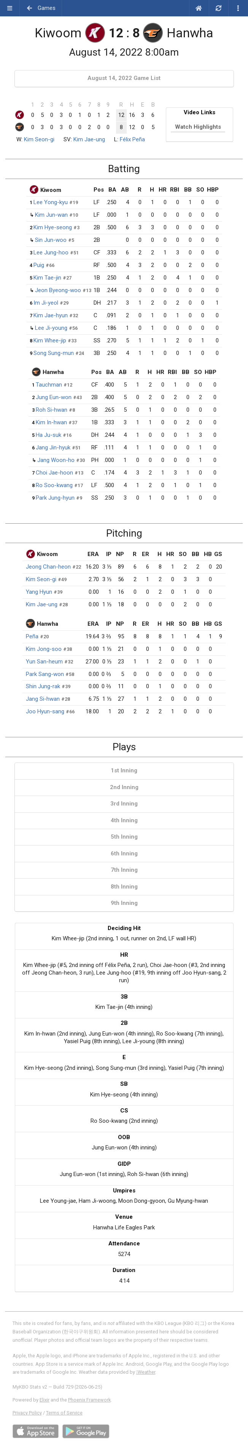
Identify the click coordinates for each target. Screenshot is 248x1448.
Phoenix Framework (89, 1400)
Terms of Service (64, 1413)
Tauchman (49, 384)
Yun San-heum (44, 661)
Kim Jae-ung (89, 139)
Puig (38, 265)
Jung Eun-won (54, 397)
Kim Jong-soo (44, 649)
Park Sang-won (45, 674)
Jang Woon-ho (56, 460)
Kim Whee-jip (49, 340)
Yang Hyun (39, 591)
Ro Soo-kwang (54, 485)
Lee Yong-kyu (50, 202)
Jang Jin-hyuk (53, 447)
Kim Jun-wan (51, 214)
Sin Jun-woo (51, 240)
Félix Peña (132, 139)
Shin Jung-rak (43, 686)
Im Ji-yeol (45, 302)
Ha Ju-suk (48, 435)
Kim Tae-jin (47, 277)
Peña (32, 636)
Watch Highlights (198, 126)
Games (41, 8)
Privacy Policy (27, 1413)
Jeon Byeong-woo (58, 290)
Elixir (44, 1400)
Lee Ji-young (51, 327)
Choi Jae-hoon (54, 472)
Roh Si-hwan (51, 409)
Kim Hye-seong (52, 227)
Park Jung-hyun (55, 497)
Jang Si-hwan (43, 698)
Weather (146, 1372)
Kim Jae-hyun (50, 315)
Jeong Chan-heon (48, 566)
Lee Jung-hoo (50, 252)
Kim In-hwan (51, 422)
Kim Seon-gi (39, 139)
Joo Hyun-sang (45, 711)
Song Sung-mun (53, 353)
